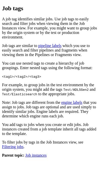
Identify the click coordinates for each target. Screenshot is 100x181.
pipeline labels (49, 45)
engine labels (71, 102)
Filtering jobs (13, 147)
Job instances (36, 155)
